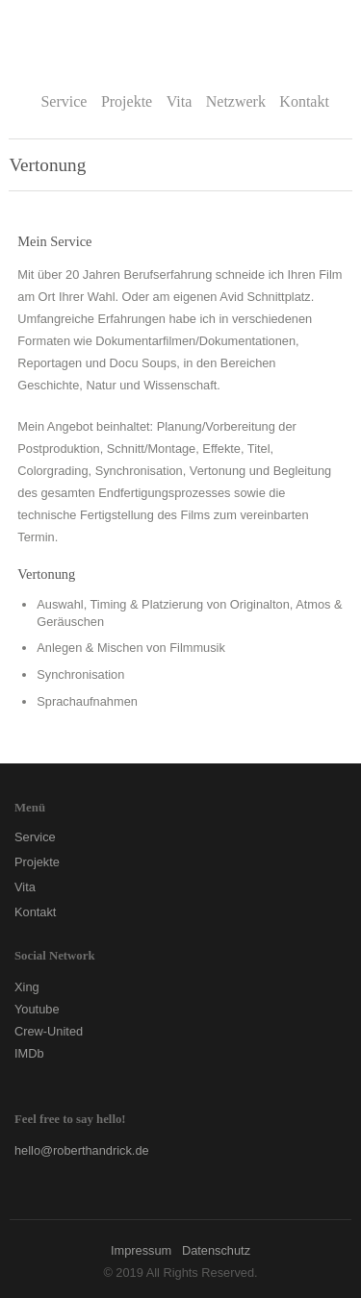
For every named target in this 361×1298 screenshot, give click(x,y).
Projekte (126, 101)
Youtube (37, 1009)
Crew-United (48, 1031)
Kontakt (304, 101)
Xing (26, 987)
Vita (180, 101)
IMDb (29, 1053)
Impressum (141, 1250)
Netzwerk (236, 101)
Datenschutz (216, 1250)
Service (63, 101)
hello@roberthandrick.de (81, 1150)
